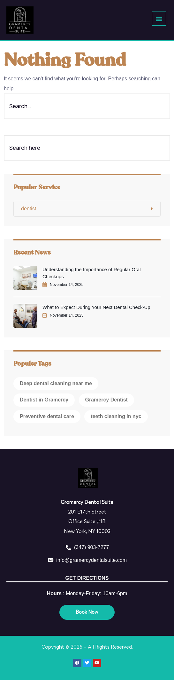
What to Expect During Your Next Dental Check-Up (96, 307)
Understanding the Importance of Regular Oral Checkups (91, 273)
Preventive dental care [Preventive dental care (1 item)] (47, 416)
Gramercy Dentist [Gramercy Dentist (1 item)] (106, 399)
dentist (28, 208)
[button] (159, 18)
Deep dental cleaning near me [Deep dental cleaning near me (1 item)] (56, 383)
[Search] (157, 148)
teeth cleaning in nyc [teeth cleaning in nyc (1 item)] (116, 416)
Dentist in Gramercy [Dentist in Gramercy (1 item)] (44, 399)
